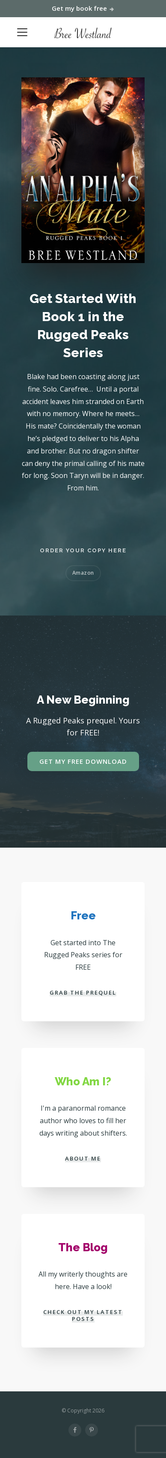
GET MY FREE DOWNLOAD (83, 761)
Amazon (83, 572)
